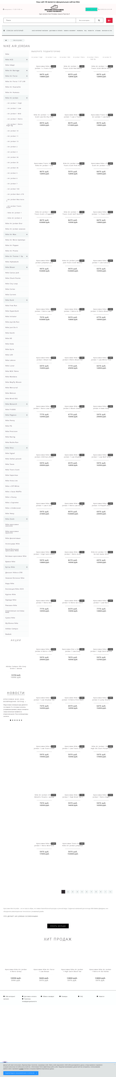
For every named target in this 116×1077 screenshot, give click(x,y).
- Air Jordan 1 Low (13, 108)
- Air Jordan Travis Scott (13, 206)
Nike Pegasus (10, 415)
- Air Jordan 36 (12, 168)
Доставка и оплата (54, 30)
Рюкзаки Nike (11, 605)
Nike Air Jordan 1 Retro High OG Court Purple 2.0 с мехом (101, 748)
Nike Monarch (11, 404)
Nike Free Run (11, 305)
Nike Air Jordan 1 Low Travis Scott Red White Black (72, 68)
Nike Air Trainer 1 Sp (14, 256)
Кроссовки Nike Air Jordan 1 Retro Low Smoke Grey (44, 408)
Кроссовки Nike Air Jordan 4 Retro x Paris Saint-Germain (44, 651)
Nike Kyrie (9, 349)
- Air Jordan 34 (12, 157)
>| (110, 892)
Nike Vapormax (11, 475)
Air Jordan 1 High (36, 57)
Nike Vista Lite (11, 481)
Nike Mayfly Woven (13, 382)
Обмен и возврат (68, 30)
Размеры (79, 30)
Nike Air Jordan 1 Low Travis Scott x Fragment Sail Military (44, 214)
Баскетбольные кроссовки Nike (12, 550)
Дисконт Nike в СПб (13, 572)
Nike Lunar (10, 366)
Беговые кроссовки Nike (16, 556)
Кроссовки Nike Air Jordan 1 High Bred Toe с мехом (72, 797)
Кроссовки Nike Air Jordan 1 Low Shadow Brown (72, 457)
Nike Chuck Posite (12, 278)
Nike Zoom (9, 519)
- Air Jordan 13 (12, 141)
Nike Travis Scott (12, 470)
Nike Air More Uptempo (15, 240)
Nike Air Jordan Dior (13, 223)
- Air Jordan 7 (12, 184)
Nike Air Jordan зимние (15, 229)
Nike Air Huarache (13, 87)
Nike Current (10, 295)
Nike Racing (10, 437)
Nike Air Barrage (12, 70)
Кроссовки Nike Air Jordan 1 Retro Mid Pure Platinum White (44, 846)
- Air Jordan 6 (12, 178)
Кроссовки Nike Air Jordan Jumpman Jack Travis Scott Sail (44, 263)
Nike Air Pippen (12, 245)
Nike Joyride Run (12, 322)
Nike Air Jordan (11, 98)
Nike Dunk (9, 300)
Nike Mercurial (11, 388)
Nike (7, 54)
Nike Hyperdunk (12, 311)
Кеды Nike (9, 583)
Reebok (8, 634)
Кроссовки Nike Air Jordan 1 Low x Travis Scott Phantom (72, 117)
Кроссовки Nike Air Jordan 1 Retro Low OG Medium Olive (44, 311)
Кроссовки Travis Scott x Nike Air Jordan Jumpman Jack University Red (72, 846)
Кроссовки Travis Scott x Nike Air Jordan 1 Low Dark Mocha (44, 165)
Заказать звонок (91, 9)
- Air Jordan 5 (12, 173)
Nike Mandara (11, 377)
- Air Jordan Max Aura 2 (15, 200)
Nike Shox (9, 448)
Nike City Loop (11, 284)
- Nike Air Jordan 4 (14, 218)
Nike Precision (11, 431)
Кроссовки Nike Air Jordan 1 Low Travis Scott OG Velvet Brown (44, 748)
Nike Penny (10, 420)
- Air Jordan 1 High (14, 103)
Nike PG (8, 426)
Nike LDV (9, 355)
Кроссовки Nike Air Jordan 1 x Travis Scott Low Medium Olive (101, 214)
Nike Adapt (10, 65)
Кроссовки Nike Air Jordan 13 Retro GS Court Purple (72, 603)
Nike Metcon (10, 393)
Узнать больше (58, 926)
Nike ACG (9, 59)
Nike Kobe (9, 344)
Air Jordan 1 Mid (65, 57)
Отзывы (97, 30)
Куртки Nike (10, 594)
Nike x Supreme (12, 502)
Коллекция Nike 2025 (14, 589)
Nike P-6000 (10, 409)
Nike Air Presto (11, 251)
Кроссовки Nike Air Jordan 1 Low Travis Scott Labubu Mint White (72, 748)
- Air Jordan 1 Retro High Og (14, 124)
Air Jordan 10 (107, 57)
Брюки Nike (10, 562)
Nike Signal (10, 453)
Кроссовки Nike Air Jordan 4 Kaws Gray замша (101, 408)
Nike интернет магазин (38, 30)
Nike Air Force (11, 76)
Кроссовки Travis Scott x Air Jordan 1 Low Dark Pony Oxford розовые (101, 117)
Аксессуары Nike (12, 544)
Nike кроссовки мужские (12, 532)
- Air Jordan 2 (12, 147)
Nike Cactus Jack (12, 273)
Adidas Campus (11, 629)
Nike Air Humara (12, 92)
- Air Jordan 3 (12, 152)
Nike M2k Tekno (12, 371)
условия (21, 1069)
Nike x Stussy (11, 497)
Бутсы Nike (10, 567)
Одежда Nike (10, 600)
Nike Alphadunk (12, 262)
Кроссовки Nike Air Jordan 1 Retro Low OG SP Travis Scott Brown (72, 505)
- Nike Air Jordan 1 (14, 213)
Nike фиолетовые (12, 538)
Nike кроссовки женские (12, 525)
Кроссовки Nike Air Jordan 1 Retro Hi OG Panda (72, 311)
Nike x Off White (12, 486)
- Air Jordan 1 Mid (13, 114)
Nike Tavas (9, 464)
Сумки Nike (10, 618)
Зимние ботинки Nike (14, 578)
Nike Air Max (10, 234)
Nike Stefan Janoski (13, 459)
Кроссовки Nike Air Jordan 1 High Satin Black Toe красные (44, 554)
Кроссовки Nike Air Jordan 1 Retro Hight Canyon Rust (101, 797)
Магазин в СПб (107, 30)
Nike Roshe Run (11, 442)
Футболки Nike (11, 623)
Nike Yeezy (9, 513)
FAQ (84, 30)
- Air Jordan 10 (12, 131)
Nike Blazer (10, 267)
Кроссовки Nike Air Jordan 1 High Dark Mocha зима (101, 651)
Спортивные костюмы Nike (14, 611)
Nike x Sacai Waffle (13, 492)
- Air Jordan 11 (12, 136)
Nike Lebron (10, 360)
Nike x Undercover (13, 508)
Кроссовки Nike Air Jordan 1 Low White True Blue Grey (101, 360)
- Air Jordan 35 (12, 162)
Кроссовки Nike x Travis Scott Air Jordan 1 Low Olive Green (101, 165)
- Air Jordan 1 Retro (14, 119)
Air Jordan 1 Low (51, 57)
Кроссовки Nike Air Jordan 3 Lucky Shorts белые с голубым (101, 700)
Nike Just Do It (11, 327)
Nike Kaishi (10, 333)
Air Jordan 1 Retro (79, 57)
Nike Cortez (10, 289)
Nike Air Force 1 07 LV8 (15, 81)
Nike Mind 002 (11, 398)
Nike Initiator (11, 316)
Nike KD (8, 338)
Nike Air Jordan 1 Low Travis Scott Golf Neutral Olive (73, 214)
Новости (90, 30)
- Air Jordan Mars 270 (15, 194)
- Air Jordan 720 (12, 189)
